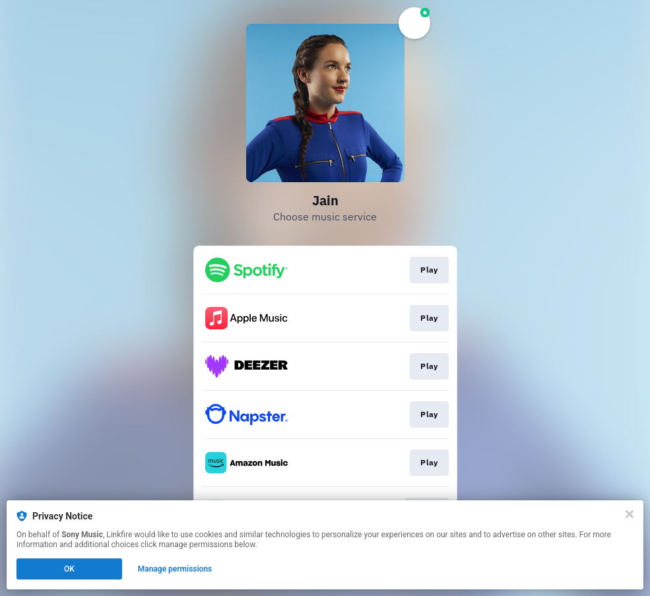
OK (69, 569)
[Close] (629, 514)
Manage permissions (175, 569)
